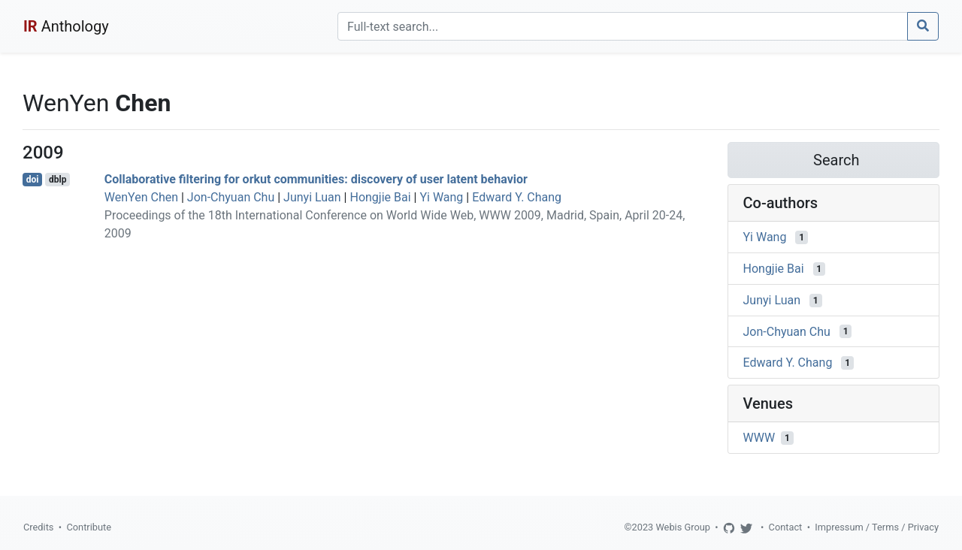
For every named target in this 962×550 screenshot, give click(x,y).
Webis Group (682, 527)
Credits (38, 527)
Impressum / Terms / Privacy (877, 527)
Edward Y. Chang (516, 197)
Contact (786, 527)
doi (32, 179)
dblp (57, 179)
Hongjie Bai (379, 197)
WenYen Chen (141, 197)
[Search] (622, 26)
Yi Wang (441, 197)
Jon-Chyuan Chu (230, 197)
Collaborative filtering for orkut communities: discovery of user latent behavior (316, 179)
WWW (759, 438)
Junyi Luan (312, 197)
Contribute (88, 527)
